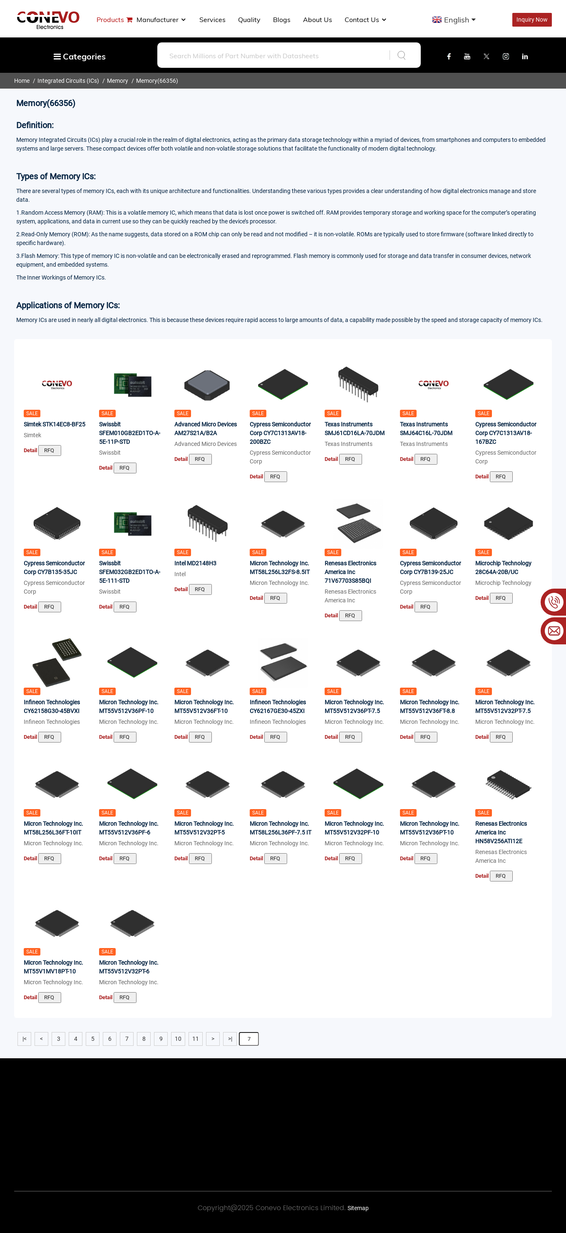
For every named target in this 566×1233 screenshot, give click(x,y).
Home (22, 80)
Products (110, 19)
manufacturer (162, 19)
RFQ (50, 450)
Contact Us (366, 19)
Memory (117, 80)
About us (317, 19)
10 (178, 1038)
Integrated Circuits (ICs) (68, 80)
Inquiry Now (532, 19)
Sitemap (358, 1208)
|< (24, 1038)
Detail (30, 450)
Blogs (281, 19)
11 (195, 1038)
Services (212, 19)
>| (230, 1038)
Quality (249, 19)
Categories (80, 56)
